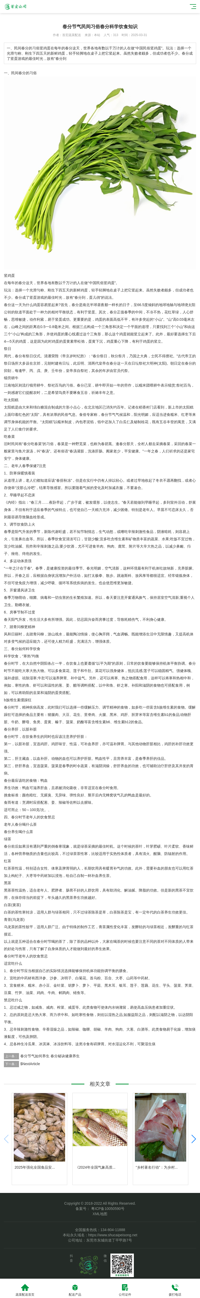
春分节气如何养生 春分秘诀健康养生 (50, 1056)
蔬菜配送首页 (25, 1290)
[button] (193, 1139)
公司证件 (125, 1290)
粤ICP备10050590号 (107, 1209)
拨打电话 (175, 1290)
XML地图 (100, 1214)
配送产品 (75, 1290)
